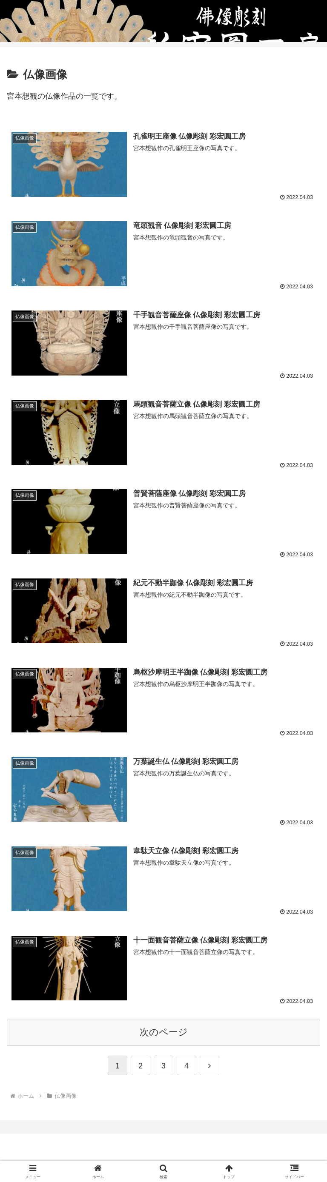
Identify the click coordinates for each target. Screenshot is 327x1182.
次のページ (164, 1033)
